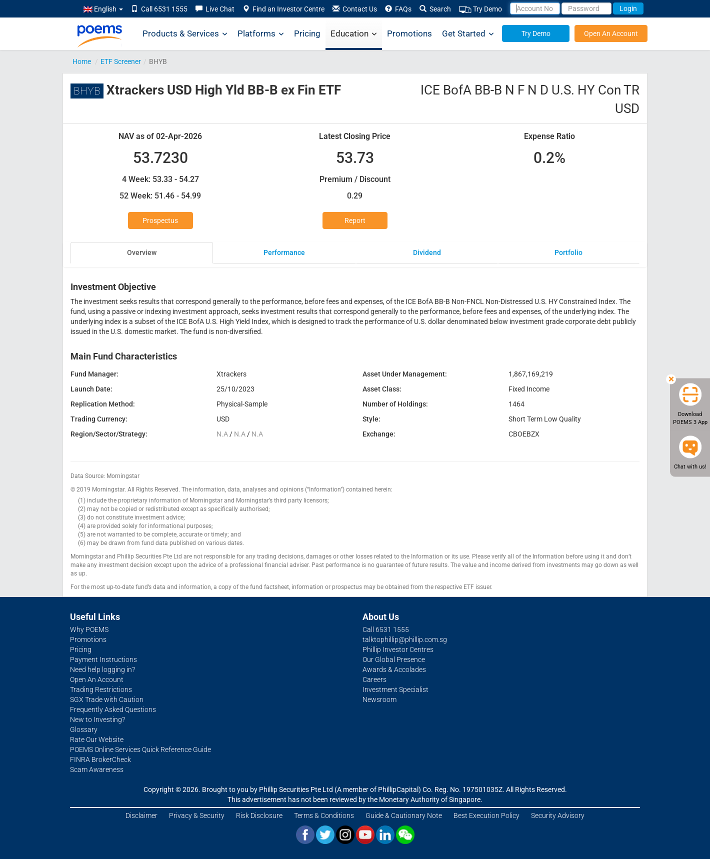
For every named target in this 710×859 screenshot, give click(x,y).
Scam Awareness (97, 770)
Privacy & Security (196, 816)
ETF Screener (120, 62)
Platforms (261, 34)
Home (81, 62)
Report (355, 220)
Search (435, 9)
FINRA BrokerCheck (100, 760)
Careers (374, 680)
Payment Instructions (103, 660)
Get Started (468, 34)
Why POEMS (89, 630)
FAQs (398, 9)
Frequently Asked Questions (113, 710)
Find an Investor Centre (283, 9)
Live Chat (215, 9)
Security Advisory (557, 816)
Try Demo (480, 9)
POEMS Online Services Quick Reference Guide (140, 750)
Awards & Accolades (394, 670)
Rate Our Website (97, 740)
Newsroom (379, 700)
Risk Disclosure (259, 816)
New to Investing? (97, 720)
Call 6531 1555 (159, 9)
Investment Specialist (395, 690)
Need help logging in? (102, 670)
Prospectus (160, 220)
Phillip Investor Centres (398, 650)
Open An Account (611, 34)
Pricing (307, 33)
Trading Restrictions (101, 690)
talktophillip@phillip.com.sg (404, 640)
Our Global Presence (393, 660)
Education (353, 34)
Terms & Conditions (324, 816)
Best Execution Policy (487, 816)
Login (628, 8)
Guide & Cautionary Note (404, 816)
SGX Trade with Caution (107, 700)
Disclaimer (142, 816)
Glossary (84, 730)
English (103, 9)
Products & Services (185, 34)
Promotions (409, 33)
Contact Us (354, 9)
